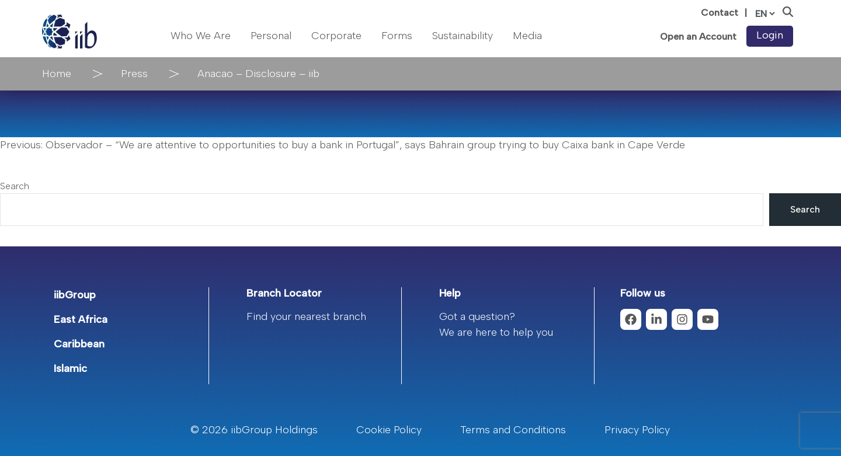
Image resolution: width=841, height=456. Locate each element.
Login (769, 35)
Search (14, 186)
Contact (719, 12)
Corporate (336, 35)
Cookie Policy (389, 429)
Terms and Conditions (513, 429)
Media (527, 35)
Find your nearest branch (306, 316)
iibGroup (75, 294)
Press (134, 73)
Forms (396, 35)
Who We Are (201, 35)
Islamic (70, 368)
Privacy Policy (637, 429)
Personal (271, 35)
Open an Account (698, 37)
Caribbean (79, 343)
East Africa (80, 319)
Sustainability (462, 35)
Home (56, 73)
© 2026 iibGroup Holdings (254, 429)
